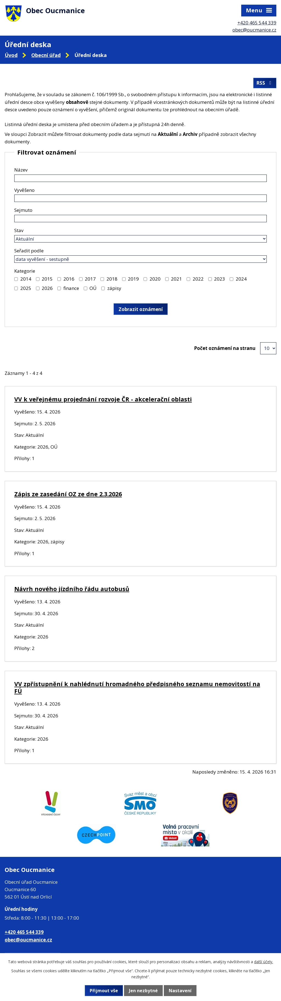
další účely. (263, 961)
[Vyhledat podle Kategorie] (16, 279)
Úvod (11, 55)
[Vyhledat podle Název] (140, 178)
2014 (25, 279)
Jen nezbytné (143, 991)
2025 (25, 288)
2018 (111, 279)
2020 (155, 279)
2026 (47, 288)
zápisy (114, 288)
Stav (18, 230)
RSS (264, 83)
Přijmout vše (104, 991)
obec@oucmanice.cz (254, 30)
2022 (198, 279)
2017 (90, 279)
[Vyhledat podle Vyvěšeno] (140, 198)
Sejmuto (23, 210)
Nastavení (180, 991)
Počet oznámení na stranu (224, 348)
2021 (176, 279)
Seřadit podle (29, 250)
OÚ (93, 288)
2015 (47, 279)
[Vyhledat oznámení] (141, 309)
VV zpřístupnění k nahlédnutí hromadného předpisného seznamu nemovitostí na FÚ (137, 687)
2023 (219, 279)
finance (71, 288)
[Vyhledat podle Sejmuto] (140, 218)
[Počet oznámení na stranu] (268, 348)
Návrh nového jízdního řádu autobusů (71, 589)
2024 (241, 279)
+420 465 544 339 (256, 22)
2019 (133, 279)
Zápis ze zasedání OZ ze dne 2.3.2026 (68, 494)
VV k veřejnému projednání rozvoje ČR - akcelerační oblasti (103, 399)
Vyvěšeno (24, 190)
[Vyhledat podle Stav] (140, 239)
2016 (68, 279)
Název (20, 170)
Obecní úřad (46, 55)
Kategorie (24, 271)
